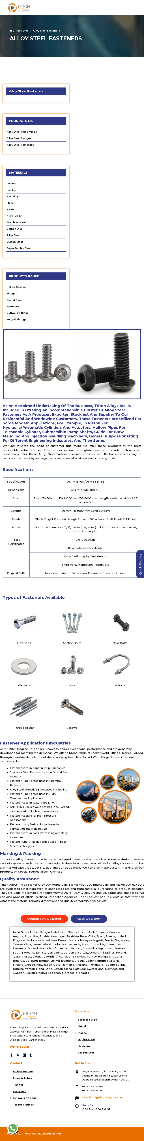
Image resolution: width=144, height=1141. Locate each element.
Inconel (11, 183)
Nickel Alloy (14, 215)
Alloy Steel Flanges (19, 138)
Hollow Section (16, 286)
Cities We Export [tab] (88, 918)
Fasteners (13, 306)
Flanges (12, 293)
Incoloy (11, 190)
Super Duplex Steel (19, 248)
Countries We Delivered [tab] (44, 918)
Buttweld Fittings (18, 312)
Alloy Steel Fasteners (20, 144)
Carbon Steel (15, 228)
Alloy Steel (22, 30)
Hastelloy (13, 196)
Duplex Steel (15, 241)
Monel (10, 202)
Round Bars (14, 300)
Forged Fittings (16, 319)
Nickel (10, 209)
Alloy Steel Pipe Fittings (22, 131)
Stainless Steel (16, 222)
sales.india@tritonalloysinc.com (102, 1097)
